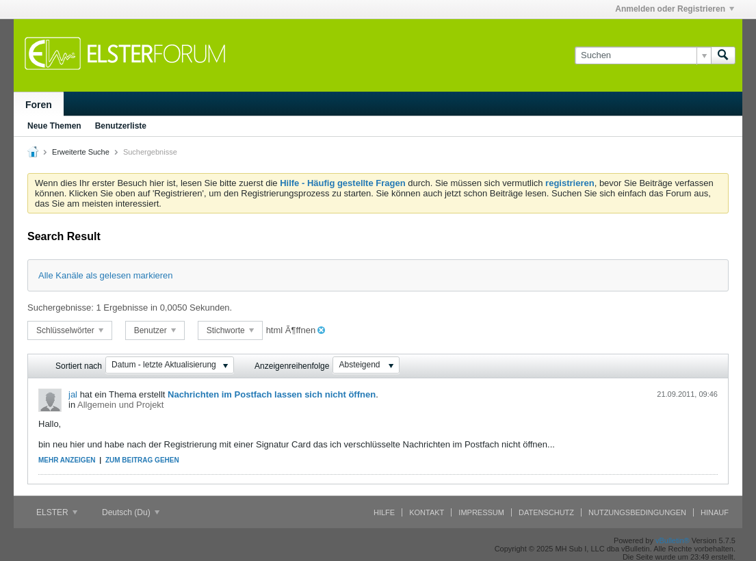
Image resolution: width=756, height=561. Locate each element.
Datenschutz (546, 512)
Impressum (481, 512)
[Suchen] (643, 55)
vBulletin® (672, 540)
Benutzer (155, 330)
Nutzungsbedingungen (637, 512)
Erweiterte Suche (80, 152)
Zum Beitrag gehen (142, 460)
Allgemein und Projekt (120, 405)
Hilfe (384, 512)
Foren (38, 104)
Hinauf (715, 512)
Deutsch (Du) (130, 512)
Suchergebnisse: (60, 307)
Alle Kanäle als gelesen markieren (105, 275)
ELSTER (56, 512)
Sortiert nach (78, 366)
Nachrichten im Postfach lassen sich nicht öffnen (272, 394)
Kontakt (426, 512)
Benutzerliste (120, 126)
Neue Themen (54, 126)
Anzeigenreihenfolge (292, 366)
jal (72, 394)
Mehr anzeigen (67, 460)
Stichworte (230, 330)
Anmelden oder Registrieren (674, 9)
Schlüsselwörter (69, 330)
